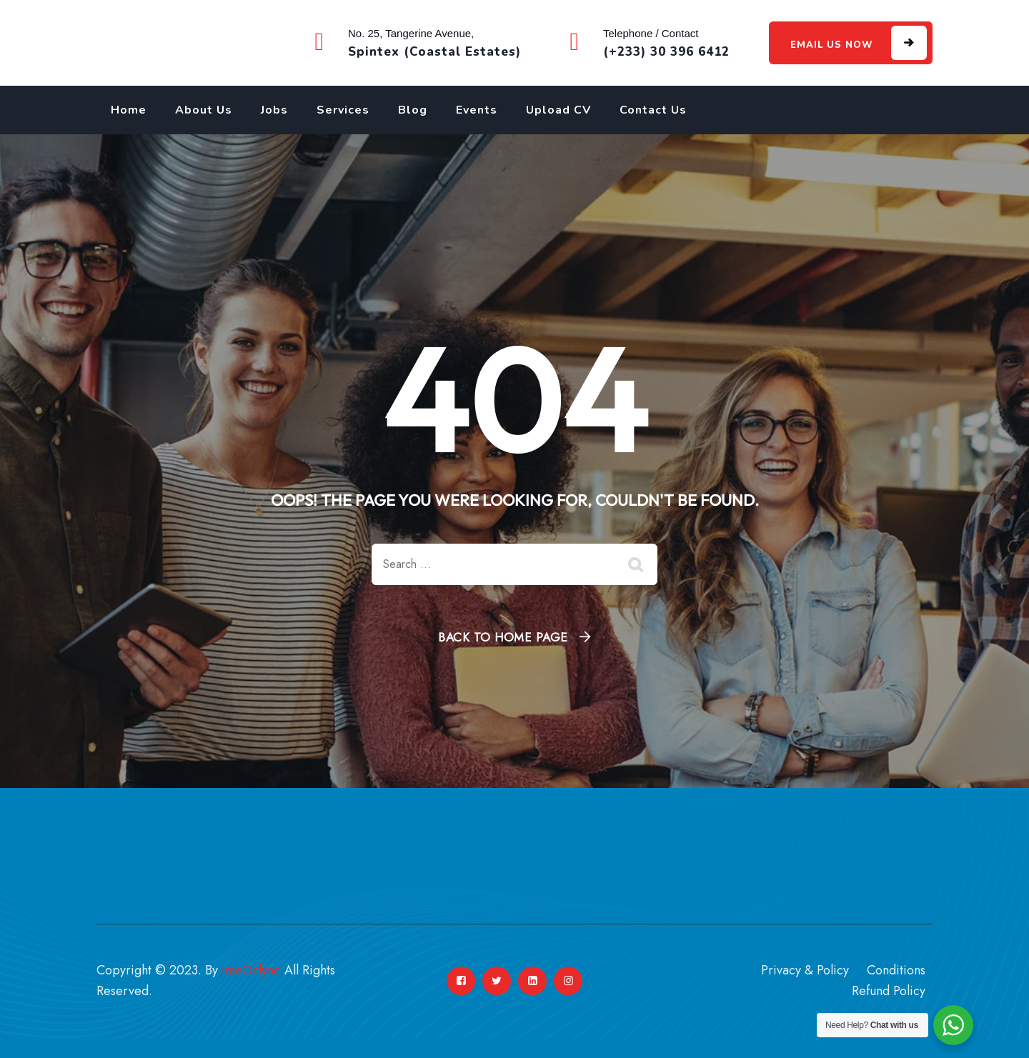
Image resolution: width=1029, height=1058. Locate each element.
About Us (203, 110)
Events (476, 110)
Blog (412, 110)
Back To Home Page (503, 637)
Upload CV (558, 110)
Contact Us (653, 110)
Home (128, 110)
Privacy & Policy (805, 970)
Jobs (274, 110)
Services (343, 110)
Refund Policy (888, 991)
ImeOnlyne (251, 970)
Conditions (896, 970)
